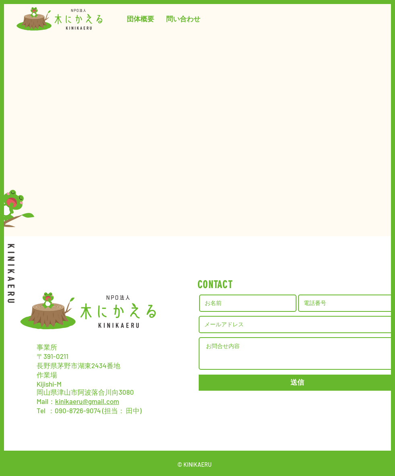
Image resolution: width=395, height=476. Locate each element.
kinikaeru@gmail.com (87, 401)
